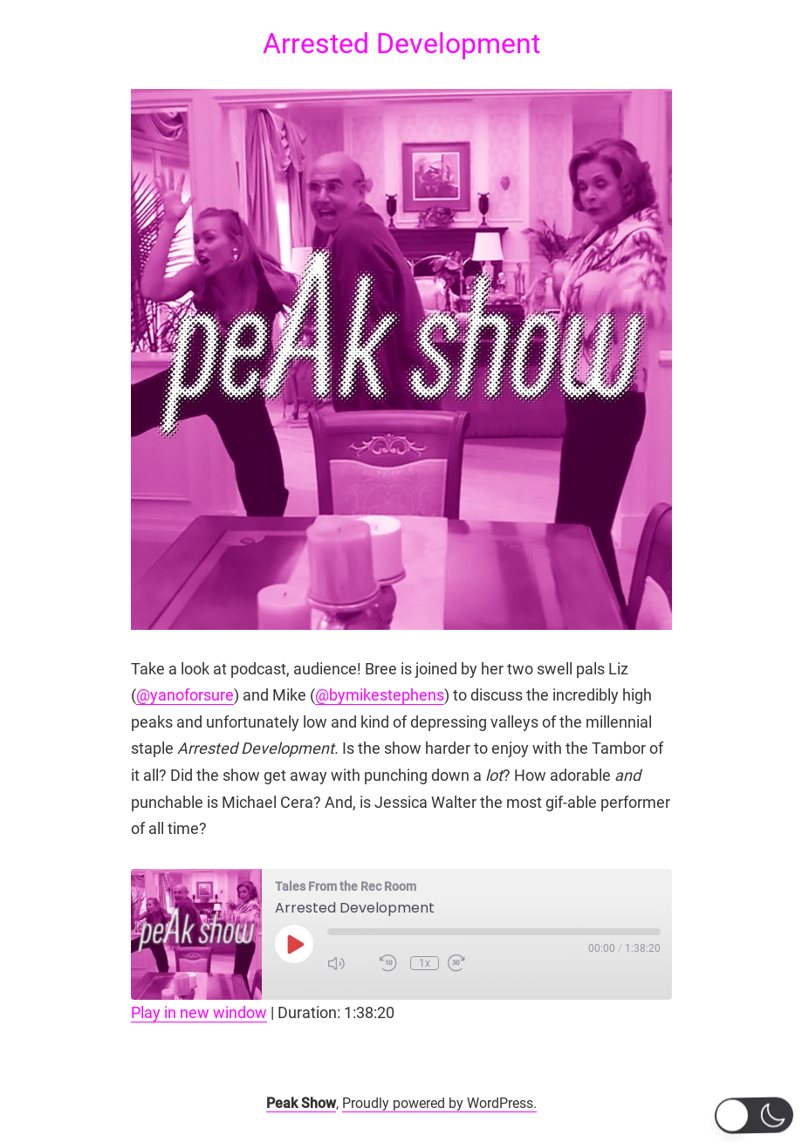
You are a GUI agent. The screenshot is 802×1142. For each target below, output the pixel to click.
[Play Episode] (294, 944)
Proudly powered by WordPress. (439, 1103)
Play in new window (199, 1012)
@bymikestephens (379, 695)
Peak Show (301, 1103)
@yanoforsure (185, 695)
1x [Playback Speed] (424, 963)
